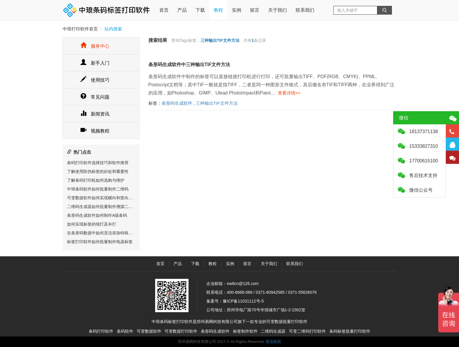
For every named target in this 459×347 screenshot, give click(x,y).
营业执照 (273, 341)
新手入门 (95, 63)
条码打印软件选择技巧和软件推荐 (98, 162)
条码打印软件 (101, 331)
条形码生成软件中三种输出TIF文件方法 (189, 64)
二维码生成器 (273, 331)
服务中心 (95, 46)
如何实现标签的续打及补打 (91, 224)
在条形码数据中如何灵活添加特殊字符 (102, 233)
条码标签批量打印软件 (349, 331)
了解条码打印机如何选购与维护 (95, 180)
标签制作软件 (245, 331)
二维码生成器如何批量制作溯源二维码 (102, 206)
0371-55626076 (302, 292)
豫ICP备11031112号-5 (243, 301)
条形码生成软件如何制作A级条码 (97, 215)
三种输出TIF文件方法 (217, 103)
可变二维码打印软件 (307, 331)
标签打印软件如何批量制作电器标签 (100, 241)
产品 (182, 10)
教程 (218, 10)
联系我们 (305, 10)
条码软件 (125, 331)
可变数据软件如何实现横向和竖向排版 (102, 197)
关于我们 (277, 10)
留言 (254, 10)
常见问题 (95, 97)
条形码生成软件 (177, 103)
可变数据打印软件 (181, 331)
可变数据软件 (149, 331)
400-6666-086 (239, 292)
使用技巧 (95, 80)
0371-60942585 (270, 292)
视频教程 (95, 130)
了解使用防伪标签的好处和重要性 (98, 171)
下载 (200, 10)
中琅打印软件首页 (80, 28)
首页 (164, 6)
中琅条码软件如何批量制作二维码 (98, 189)
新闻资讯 (95, 113)
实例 (236, 10)
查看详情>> (287, 92)
